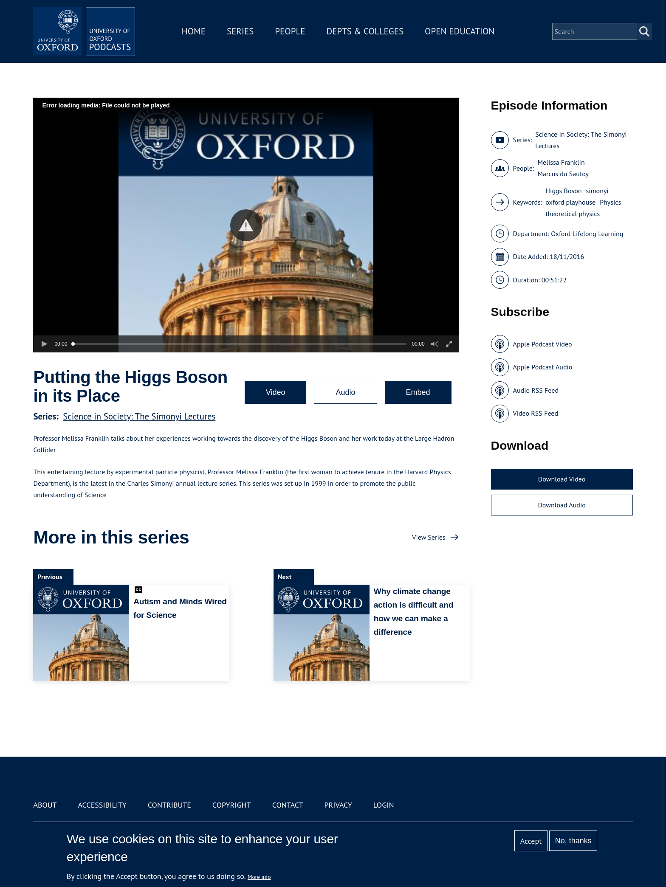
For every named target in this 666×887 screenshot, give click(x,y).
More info (259, 877)
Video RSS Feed (536, 413)
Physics (610, 202)
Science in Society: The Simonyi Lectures (139, 416)
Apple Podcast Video (542, 344)
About (44, 805)
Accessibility (102, 805)
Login (383, 805)
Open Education (459, 31)
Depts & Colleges (365, 31)
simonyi (597, 190)
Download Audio (561, 505)
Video (275, 392)
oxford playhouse (570, 202)
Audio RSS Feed (536, 390)
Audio (345, 392)
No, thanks (573, 840)
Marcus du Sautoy (563, 173)
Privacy (338, 805)
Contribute (169, 805)
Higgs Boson (563, 190)
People (290, 31)
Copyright (231, 805)
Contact (287, 805)
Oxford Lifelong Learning (587, 233)
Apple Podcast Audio (543, 367)
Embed (418, 392)
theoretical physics (572, 213)
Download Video (561, 479)
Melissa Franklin (560, 162)
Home (194, 31)
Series (240, 31)
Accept (531, 841)
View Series (428, 537)
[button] (246, 225)
